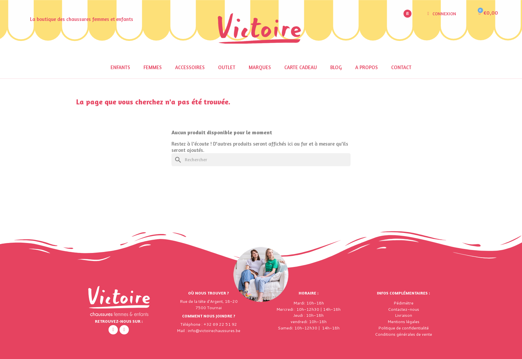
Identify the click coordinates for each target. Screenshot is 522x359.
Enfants (120, 67)
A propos (366, 67)
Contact (401, 67)
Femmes (152, 67)
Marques (260, 67)
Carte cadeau (300, 67)
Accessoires (190, 67)
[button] (407, 14)
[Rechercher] (261, 159)
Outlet (226, 67)
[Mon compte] (442, 13)
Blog (336, 67)
